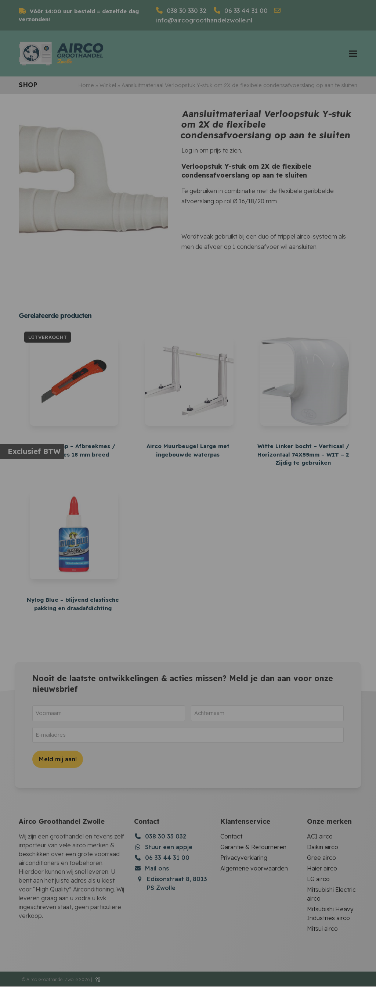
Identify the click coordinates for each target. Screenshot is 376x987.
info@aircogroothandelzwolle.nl (204, 20)
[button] (353, 54)
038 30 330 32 (185, 10)
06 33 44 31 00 (245, 10)
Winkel (108, 86)
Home (86, 86)
